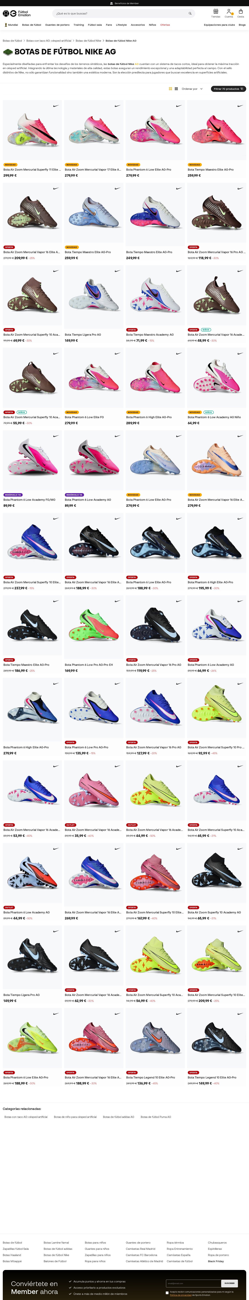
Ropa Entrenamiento (179, 1248)
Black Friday (216, 1261)
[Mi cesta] (240, 13)
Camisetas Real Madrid (140, 1248)
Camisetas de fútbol (179, 1261)
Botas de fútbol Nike (88, 40)
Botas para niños (95, 1242)
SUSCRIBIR (229, 1283)
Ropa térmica (175, 1242)
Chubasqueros (217, 1242)
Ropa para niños (95, 1261)
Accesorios (138, 24)
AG (137, 63)
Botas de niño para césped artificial (75, 1116)
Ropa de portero (218, 1254)
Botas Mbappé (12, 1261)
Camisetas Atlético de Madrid (144, 1261)
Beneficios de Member (124, 3)
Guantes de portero (57, 24)
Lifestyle (121, 24)
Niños (152, 24)
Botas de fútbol (31, 24)
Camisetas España (178, 1254)
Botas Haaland (12, 1254)
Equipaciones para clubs (219, 24)
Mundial (11, 25)
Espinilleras (215, 1248)
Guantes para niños (97, 1248)
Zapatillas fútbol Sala (16, 1248)
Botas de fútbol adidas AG (118, 1116)
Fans (109, 24)
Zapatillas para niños (98, 1254)
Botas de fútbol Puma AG (156, 1116)
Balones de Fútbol (55, 1261)
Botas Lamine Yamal (56, 1242)
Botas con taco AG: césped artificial (48, 40)
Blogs (242, 24)
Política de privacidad (181, 1295)
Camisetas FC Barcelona (141, 1254)
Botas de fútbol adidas (58, 1248)
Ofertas (165, 24)
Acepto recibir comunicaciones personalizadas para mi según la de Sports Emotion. (201, 1293)
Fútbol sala (95, 24)
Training (79, 24)
